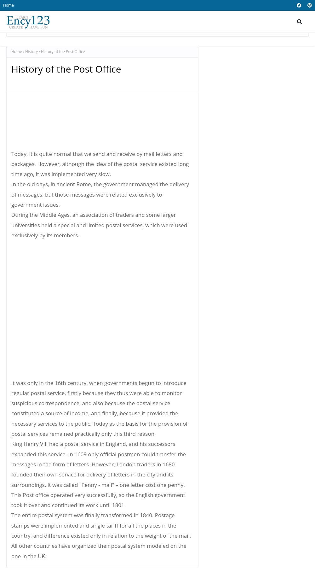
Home (8, 5)
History (31, 51)
